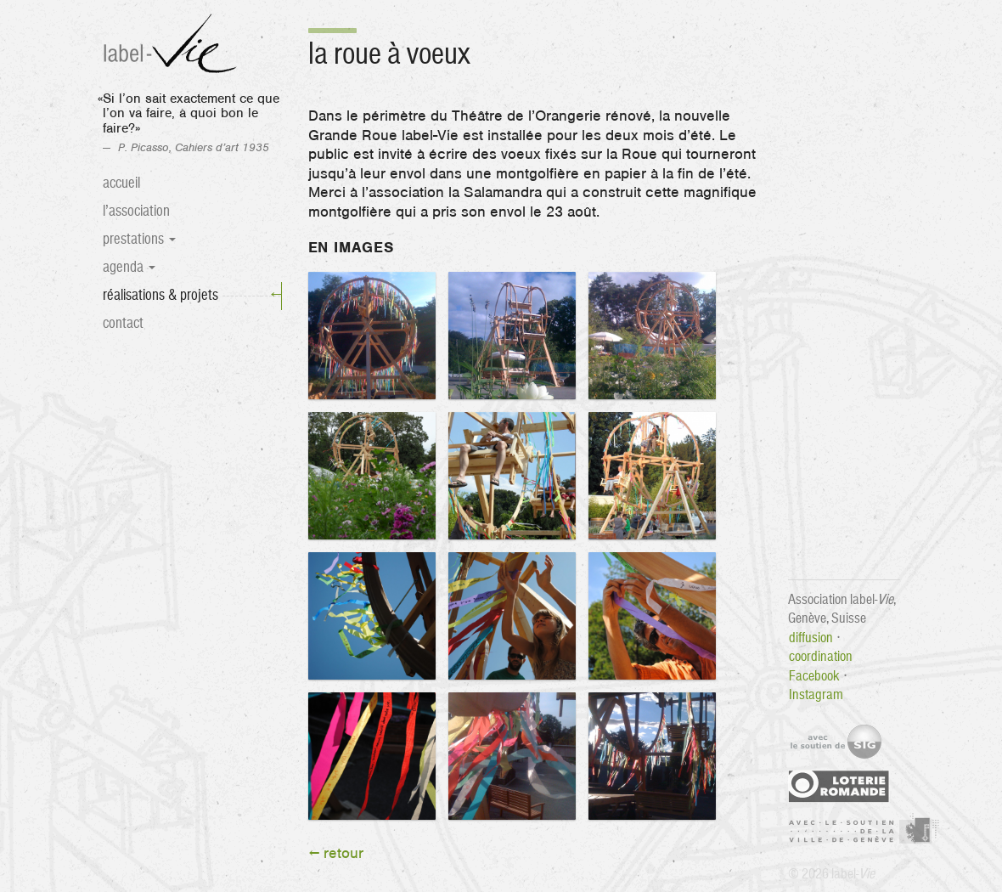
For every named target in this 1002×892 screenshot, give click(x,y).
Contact (123, 323)
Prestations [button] (139, 239)
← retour (336, 853)
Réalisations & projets (192, 295)
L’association (136, 211)
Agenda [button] (129, 267)
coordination (821, 655)
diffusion (811, 637)
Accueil (121, 183)
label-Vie (172, 44)
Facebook (814, 675)
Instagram (816, 694)
